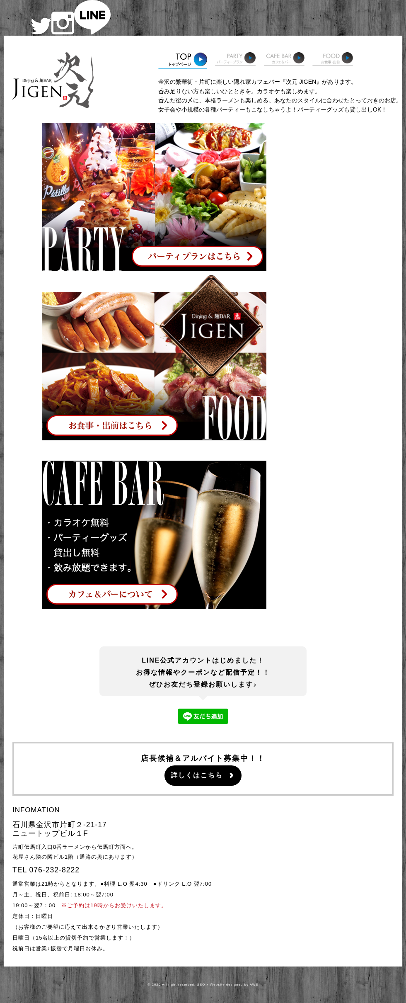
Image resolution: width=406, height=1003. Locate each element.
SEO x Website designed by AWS (228, 984)
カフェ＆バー (284, 60)
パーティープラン (235, 60)
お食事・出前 (332, 60)
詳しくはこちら (197, 775)
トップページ (182, 60)
